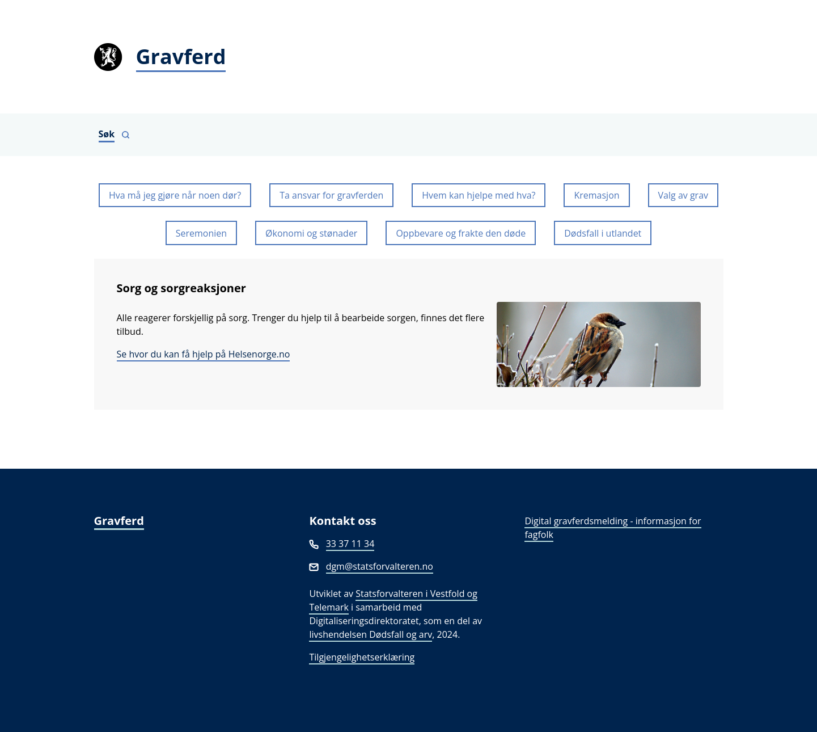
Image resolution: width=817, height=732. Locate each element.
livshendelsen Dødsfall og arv (370, 634)
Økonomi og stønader (311, 233)
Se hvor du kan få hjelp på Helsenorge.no (203, 354)
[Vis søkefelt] (114, 134)
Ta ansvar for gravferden (331, 195)
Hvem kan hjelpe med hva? (478, 195)
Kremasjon (596, 195)
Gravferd (119, 520)
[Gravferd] (408, 56)
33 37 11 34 (350, 543)
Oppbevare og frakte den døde (461, 233)
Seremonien (201, 233)
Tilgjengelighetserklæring (361, 657)
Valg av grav (683, 195)
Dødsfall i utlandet (602, 233)
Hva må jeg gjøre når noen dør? (175, 195)
